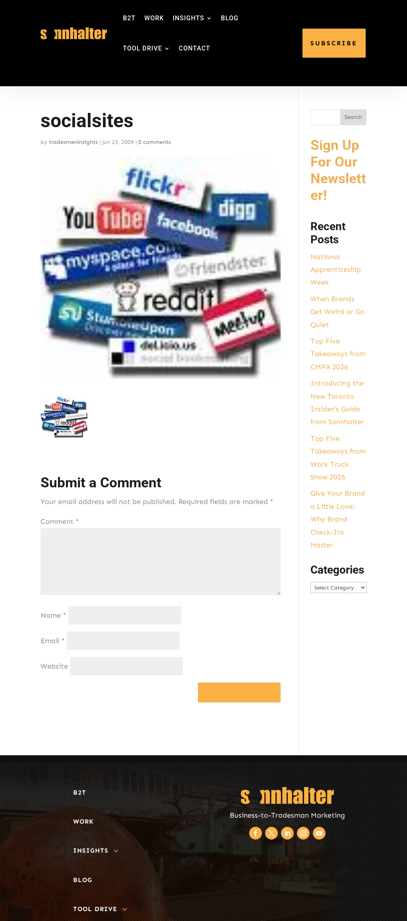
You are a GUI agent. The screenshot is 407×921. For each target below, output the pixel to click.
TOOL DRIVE (142, 48)
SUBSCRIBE (333, 43)
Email (53, 640)
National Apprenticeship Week (335, 269)
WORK (154, 18)
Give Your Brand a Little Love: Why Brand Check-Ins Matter (337, 519)
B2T (129, 18)
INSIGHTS (188, 18)
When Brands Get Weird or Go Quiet (337, 312)
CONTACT (194, 48)
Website (54, 666)
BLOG (229, 18)
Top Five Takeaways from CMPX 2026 (338, 354)
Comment (60, 521)
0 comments (154, 142)
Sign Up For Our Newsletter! (338, 170)
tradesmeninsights (73, 142)
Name (53, 615)
